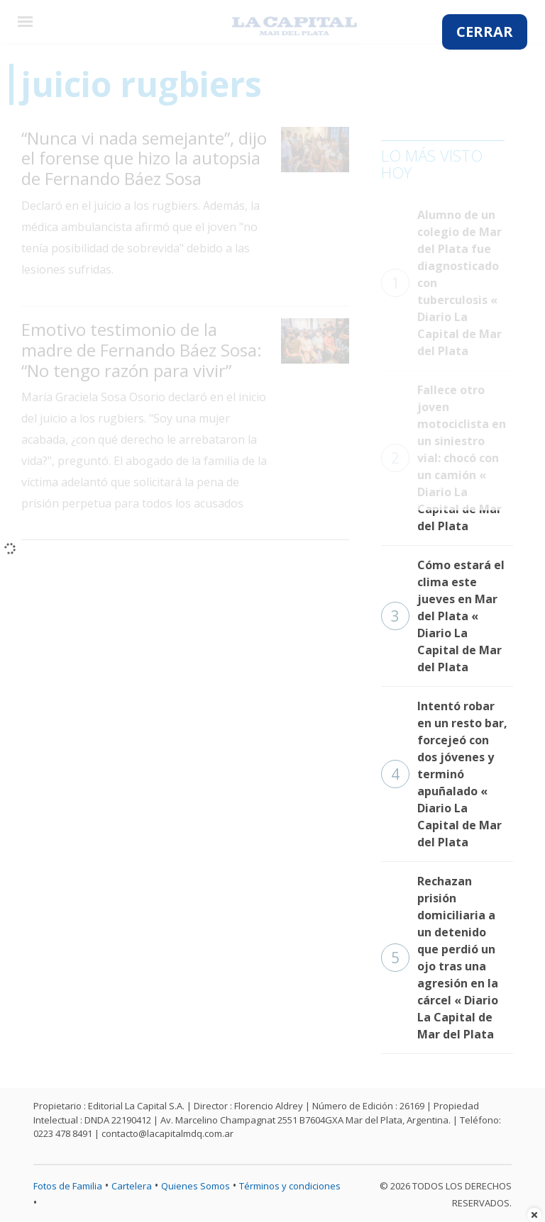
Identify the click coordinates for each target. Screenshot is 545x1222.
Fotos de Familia (67, 1185)
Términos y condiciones (290, 1185)
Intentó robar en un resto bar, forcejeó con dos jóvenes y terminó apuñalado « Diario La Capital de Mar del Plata (444, 774)
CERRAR (484, 31)
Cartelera (131, 1185)
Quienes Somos (195, 1185)
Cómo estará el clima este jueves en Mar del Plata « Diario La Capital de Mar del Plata (443, 616)
